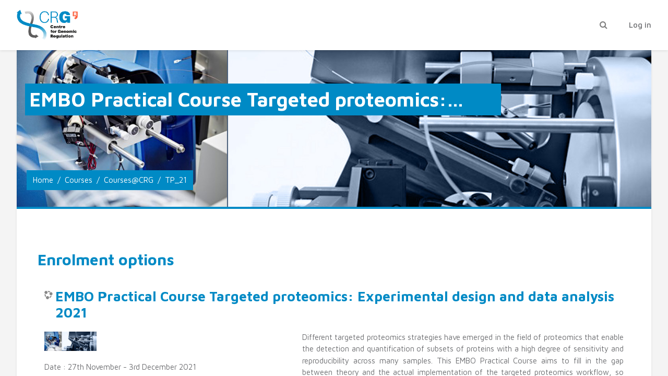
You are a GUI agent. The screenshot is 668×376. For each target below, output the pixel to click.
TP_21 (176, 179)
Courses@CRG (128, 179)
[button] (603, 25)
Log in (640, 24)
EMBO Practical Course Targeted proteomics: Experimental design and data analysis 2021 (334, 304)
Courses (78, 179)
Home (43, 179)
